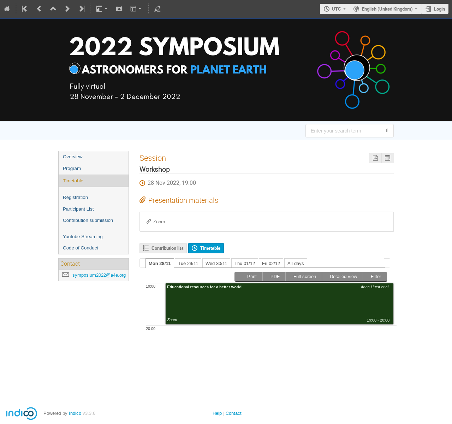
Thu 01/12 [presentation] (244, 263)
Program (72, 168)
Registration (75, 197)
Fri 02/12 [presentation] (271, 263)
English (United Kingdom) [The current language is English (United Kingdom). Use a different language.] (387, 9)
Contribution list (167, 248)
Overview (73, 156)
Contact (234, 413)
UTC (336, 9)
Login (439, 9)
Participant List (78, 209)
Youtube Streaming (83, 236)
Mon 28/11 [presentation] (160, 263)
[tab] (159, 263)
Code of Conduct (80, 248)
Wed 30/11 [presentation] (216, 263)
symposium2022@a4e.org (99, 275)
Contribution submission (88, 220)
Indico (75, 413)
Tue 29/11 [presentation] (188, 263)
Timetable (73, 180)
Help (217, 413)
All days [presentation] (295, 263)
